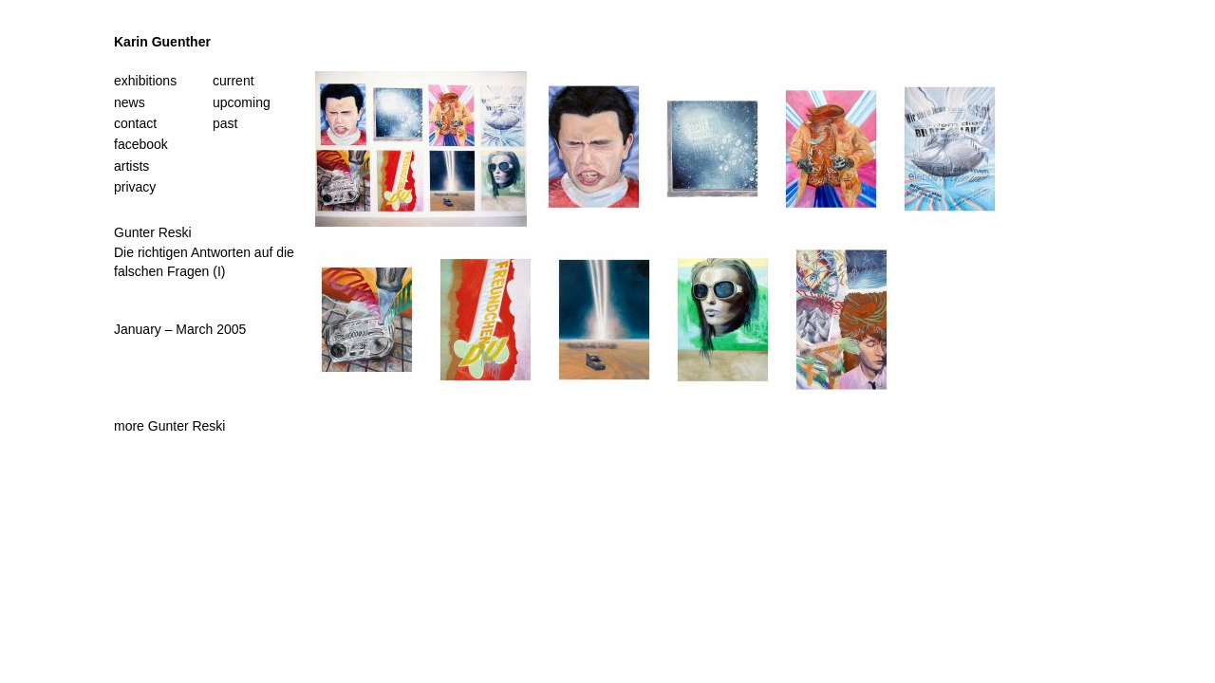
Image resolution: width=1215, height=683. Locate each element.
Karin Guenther (162, 41)
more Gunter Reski (169, 426)
